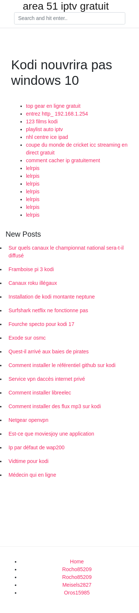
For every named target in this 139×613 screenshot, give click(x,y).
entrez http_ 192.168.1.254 (57, 114)
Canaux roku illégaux (33, 283)
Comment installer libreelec (40, 393)
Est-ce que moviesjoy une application (51, 434)
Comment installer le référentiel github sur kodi (62, 365)
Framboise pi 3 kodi (31, 269)
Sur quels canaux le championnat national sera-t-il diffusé (66, 252)
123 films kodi (42, 121)
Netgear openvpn (28, 420)
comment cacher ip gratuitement (63, 160)
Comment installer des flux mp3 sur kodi (55, 406)
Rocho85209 (77, 569)
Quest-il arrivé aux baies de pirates (49, 351)
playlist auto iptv (44, 129)
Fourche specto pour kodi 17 (41, 324)
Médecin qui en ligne (32, 475)
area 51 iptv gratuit (66, 6)
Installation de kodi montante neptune (52, 297)
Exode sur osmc (27, 338)
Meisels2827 (77, 585)
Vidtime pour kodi (29, 461)
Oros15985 (77, 593)
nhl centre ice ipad (47, 137)
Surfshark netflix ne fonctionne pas (48, 310)
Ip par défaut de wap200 (36, 447)
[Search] (69, 18)
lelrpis (33, 168)
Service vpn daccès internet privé (47, 379)
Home (77, 561)
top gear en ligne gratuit (53, 106)
